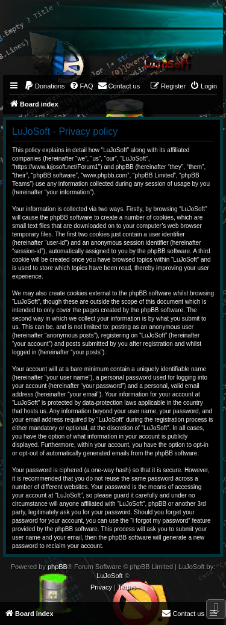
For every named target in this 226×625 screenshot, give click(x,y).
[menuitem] (44, 86)
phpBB (57, 566)
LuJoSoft (109, 575)
